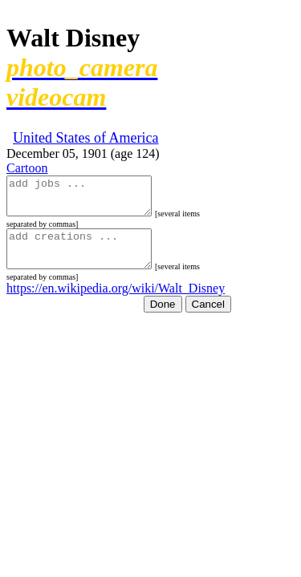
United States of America (85, 138)
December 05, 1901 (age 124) (83, 153)
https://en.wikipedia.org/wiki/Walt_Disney (115, 302)
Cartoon (27, 168)
